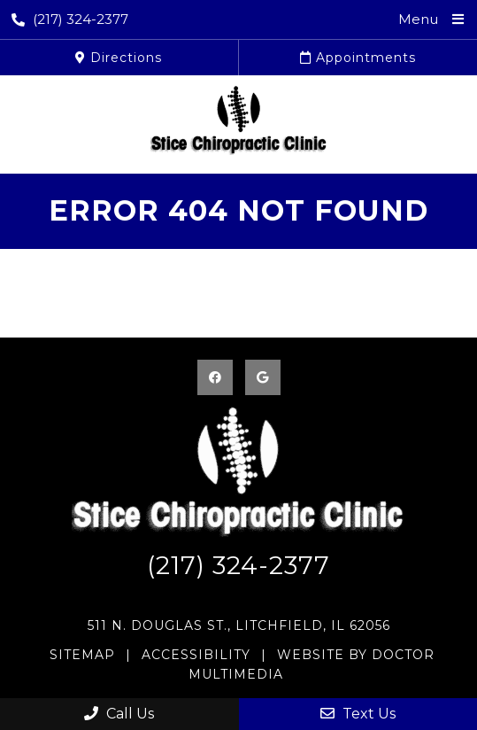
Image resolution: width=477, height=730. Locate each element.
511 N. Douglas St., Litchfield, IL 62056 (239, 625)
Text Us (358, 713)
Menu (418, 19)
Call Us (119, 713)
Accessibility (196, 655)
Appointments (358, 58)
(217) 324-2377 (70, 19)
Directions (118, 58)
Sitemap (82, 655)
